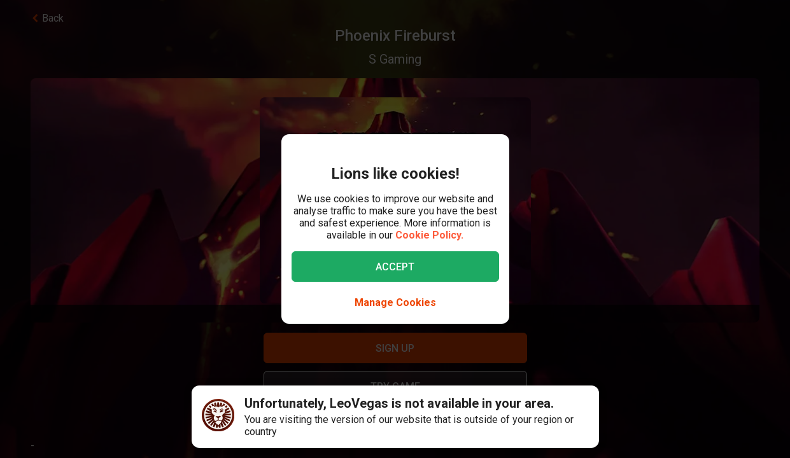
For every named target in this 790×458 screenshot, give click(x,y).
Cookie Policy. (429, 235)
